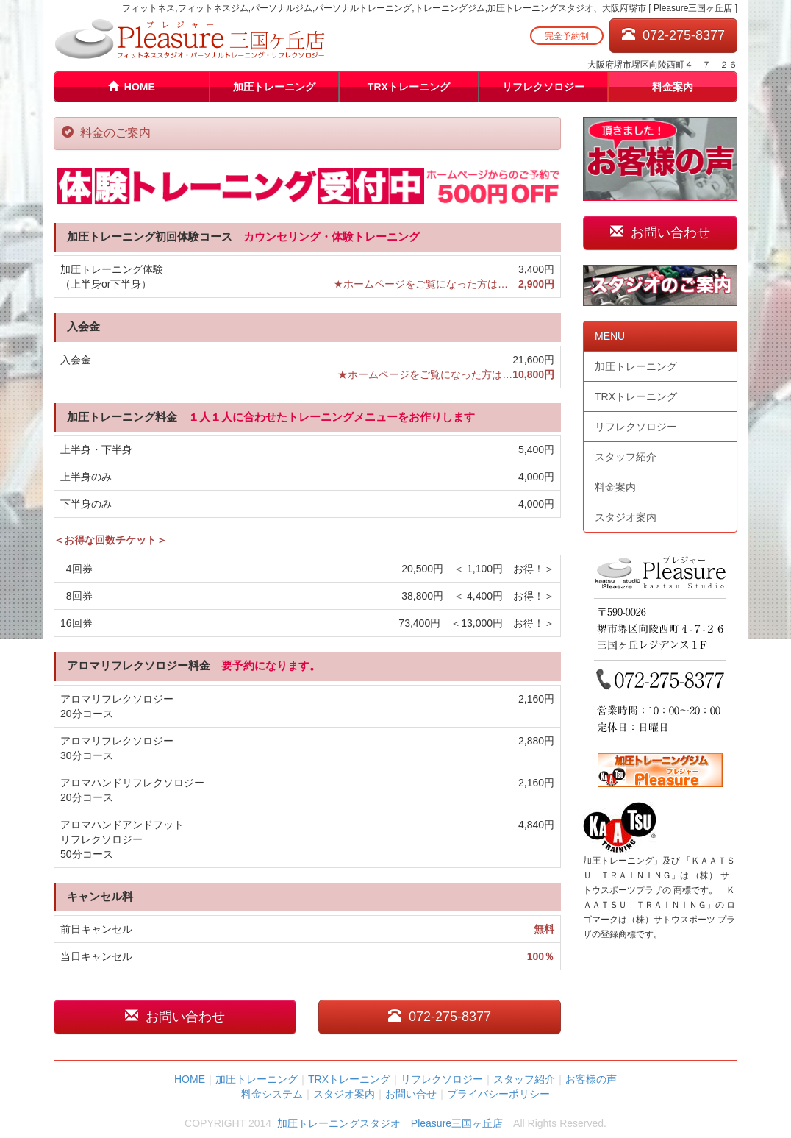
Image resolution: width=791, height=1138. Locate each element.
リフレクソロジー (543, 87)
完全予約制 (567, 36)
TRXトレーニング (409, 87)
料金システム (272, 1094)
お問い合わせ (175, 1016)
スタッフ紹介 (625, 457)
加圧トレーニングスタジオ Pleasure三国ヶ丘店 (390, 1123)
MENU (610, 336)
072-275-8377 (673, 35)
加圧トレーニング (274, 87)
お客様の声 (591, 1079)
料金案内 (672, 87)
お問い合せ (411, 1094)
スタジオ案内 (625, 517)
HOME (131, 87)
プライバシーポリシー (498, 1094)
